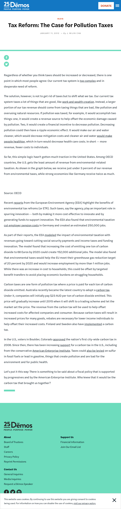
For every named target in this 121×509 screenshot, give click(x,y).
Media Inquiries (12, 479)
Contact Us (10, 469)
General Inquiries (13, 474)
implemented (93, 324)
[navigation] (117, 5)
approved (59, 339)
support (65, 345)
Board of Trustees (13, 442)
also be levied (95, 350)
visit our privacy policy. (85, 503)
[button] (6, 57)
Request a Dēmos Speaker (18, 484)
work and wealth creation (78, 102)
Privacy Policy (11, 456)
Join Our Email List (70, 447)
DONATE (106, 6)
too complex (88, 81)
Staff (6, 447)
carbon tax (102, 290)
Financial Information (72, 442)
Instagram (19, 492)
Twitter (12, 492)
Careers (8, 452)
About (7, 437)
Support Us (67, 437)
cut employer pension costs (21, 225)
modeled (50, 235)
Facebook (6, 492)
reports (18, 202)
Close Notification (109, 501)
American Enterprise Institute (51, 350)
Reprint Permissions (15, 461)
